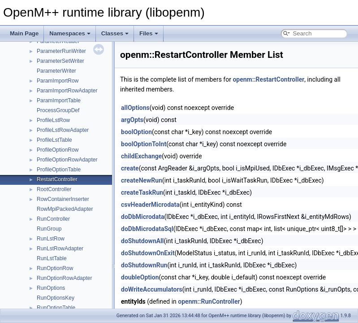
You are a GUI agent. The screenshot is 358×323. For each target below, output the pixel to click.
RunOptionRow (55, 268)
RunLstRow (51, 239)
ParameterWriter (56, 71)
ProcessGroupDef (58, 110)
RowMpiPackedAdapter (65, 209)
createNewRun (141, 180)
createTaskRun (142, 192)
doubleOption (140, 277)
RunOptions (51, 288)
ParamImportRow (57, 81)
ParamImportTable (59, 100)
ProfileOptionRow (57, 150)
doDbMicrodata (142, 216)
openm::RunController (209, 301)
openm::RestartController (268, 79)
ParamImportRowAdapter (67, 90)
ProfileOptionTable (59, 169)
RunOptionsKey (55, 298)
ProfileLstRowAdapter (63, 130)
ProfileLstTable (54, 140)
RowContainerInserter (63, 199)
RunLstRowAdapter (60, 248)
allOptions (135, 107)
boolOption (136, 131)
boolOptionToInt (143, 144)
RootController (54, 189)
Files (148, 33)
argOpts (132, 119)
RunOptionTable (56, 308)
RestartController (57, 179)
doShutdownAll (142, 240)
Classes (115, 33)
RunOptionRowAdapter (64, 278)
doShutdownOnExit (148, 253)
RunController (53, 219)
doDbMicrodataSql (147, 228)
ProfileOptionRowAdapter (67, 160)
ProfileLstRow (53, 120)
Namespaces (70, 33)
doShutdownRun (144, 265)
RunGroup (49, 229)
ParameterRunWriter (61, 51)
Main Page (24, 33)
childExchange (141, 156)
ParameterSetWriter (60, 61)
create (130, 168)
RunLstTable (52, 258)
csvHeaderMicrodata (150, 204)
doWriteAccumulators (151, 289)
